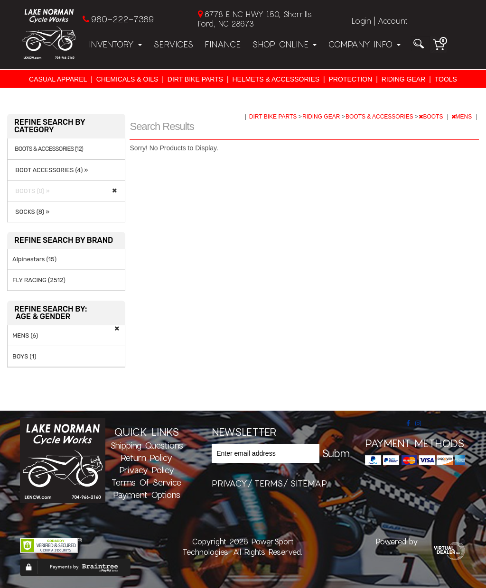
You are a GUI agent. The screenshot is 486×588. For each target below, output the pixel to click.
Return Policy (146, 457)
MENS (462, 116)
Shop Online (284, 44)
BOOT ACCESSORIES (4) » (50, 170)
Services (173, 44)
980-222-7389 (122, 19)
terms (268, 483)
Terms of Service (146, 482)
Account (392, 20)
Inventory (115, 44)
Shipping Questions (146, 445)
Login (361, 20)
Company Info (364, 44)
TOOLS (446, 79)
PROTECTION (351, 79)
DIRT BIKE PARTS (195, 79)
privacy (229, 483)
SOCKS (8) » (30, 211)
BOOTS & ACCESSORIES (380, 116)
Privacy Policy (146, 470)
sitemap (308, 483)
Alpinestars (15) (34, 259)
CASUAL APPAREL (58, 79)
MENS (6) (25, 335)
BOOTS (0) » (31, 190)
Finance (223, 44)
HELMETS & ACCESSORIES (275, 79)
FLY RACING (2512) (38, 280)
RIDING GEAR (404, 79)
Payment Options (146, 494)
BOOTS (431, 116)
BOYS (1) (24, 356)
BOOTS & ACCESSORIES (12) (49, 149)
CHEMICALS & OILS (127, 79)
